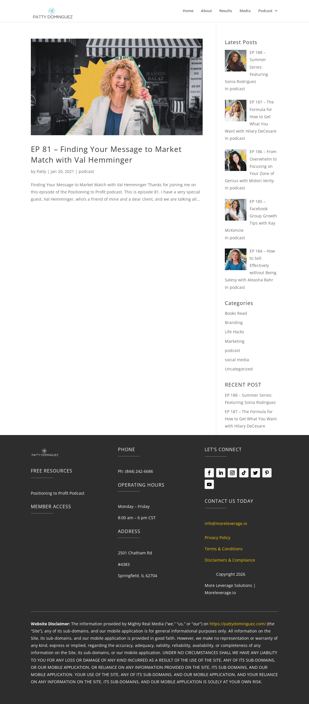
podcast (86, 171)
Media (245, 11)
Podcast (265, 11)
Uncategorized (239, 369)
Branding (234, 322)
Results (225, 11)
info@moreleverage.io (226, 523)
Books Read (236, 313)
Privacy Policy (217, 537)
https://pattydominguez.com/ (238, 623)
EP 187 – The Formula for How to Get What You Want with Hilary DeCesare (251, 419)
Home (188, 11)
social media (237, 359)
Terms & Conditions (224, 548)
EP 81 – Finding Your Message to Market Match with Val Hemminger (106, 154)
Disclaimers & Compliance (230, 560)
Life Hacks (234, 331)
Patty (41, 171)
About (206, 11)
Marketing (234, 341)
